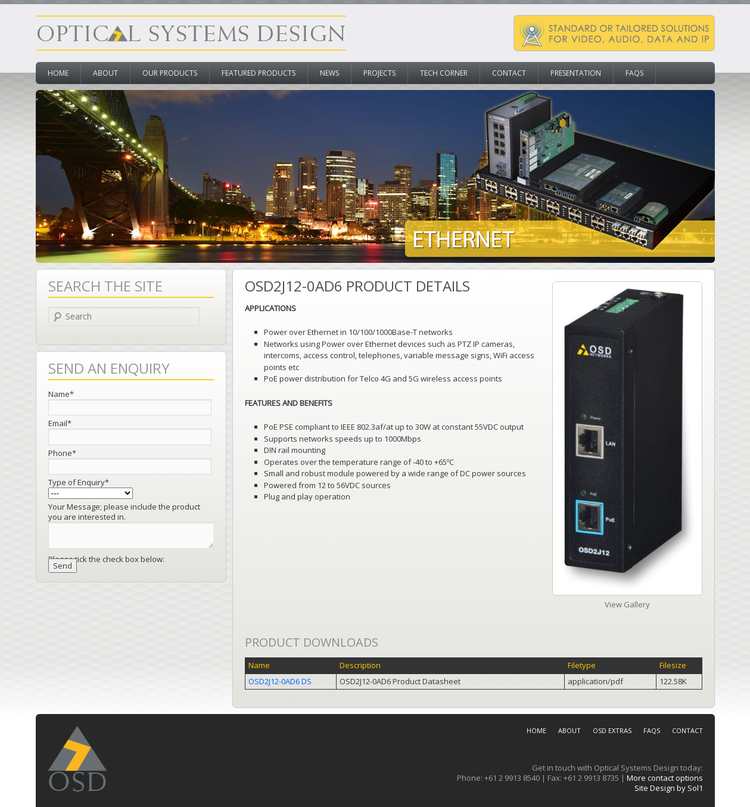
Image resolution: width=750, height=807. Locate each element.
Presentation (575, 73)
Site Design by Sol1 (668, 788)
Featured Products (258, 73)
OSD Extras (612, 730)
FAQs (634, 73)
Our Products (169, 73)
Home (58, 73)
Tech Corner (444, 73)
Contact (509, 73)
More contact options (665, 777)
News (329, 73)
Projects (379, 73)
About (105, 73)
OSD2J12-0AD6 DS (280, 681)
